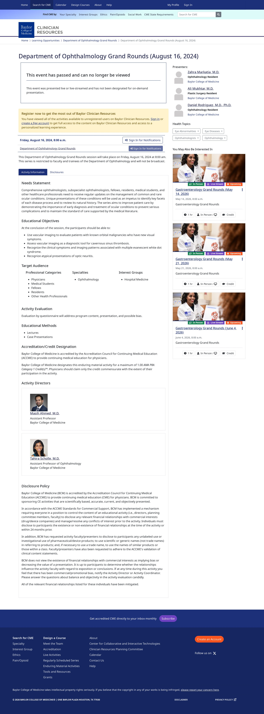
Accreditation (52, 649)
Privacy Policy (224, 699)
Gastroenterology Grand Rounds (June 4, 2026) (206, 330)
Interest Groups (88, 14)
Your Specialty (68, 14)
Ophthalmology (214, 138)
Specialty (18, 644)
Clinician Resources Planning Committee (116, 649)
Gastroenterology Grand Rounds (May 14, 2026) (204, 191)
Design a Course (54, 638)
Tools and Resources (57, 672)
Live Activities (52, 655)
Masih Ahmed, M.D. (44, 413)
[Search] (197, 14)
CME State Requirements (158, 14)
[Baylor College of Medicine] (41, 30)
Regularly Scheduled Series (61, 660)
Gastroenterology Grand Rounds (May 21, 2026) (204, 261)
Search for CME (43, 4)
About (98, 4)
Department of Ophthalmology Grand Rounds (90, 40)
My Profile (173, 4)
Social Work (134, 14)
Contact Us (96, 660)
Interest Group (22, 649)
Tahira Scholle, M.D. (45, 458)
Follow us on (205, 653)
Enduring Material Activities (61, 666)
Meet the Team (53, 644)
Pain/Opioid (20, 660)
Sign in (155, 119)
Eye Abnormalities (185, 131)
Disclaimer (181, 699)
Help (109, 4)
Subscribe (168, 618)
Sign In (188, 4)
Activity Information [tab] (32, 172)
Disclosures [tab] (57, 172)
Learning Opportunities (46, 40)
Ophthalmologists (185, 138)
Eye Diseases (212, 131)
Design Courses (80, 4)
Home (24, 4)
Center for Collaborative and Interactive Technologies (124, 644)
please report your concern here (200, 689)
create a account (35, 123)
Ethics (103, 14)
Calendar (61, 4)
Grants (47, 677)
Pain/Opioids (117, 14)
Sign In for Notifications (143, 140)
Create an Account (209, 639)
